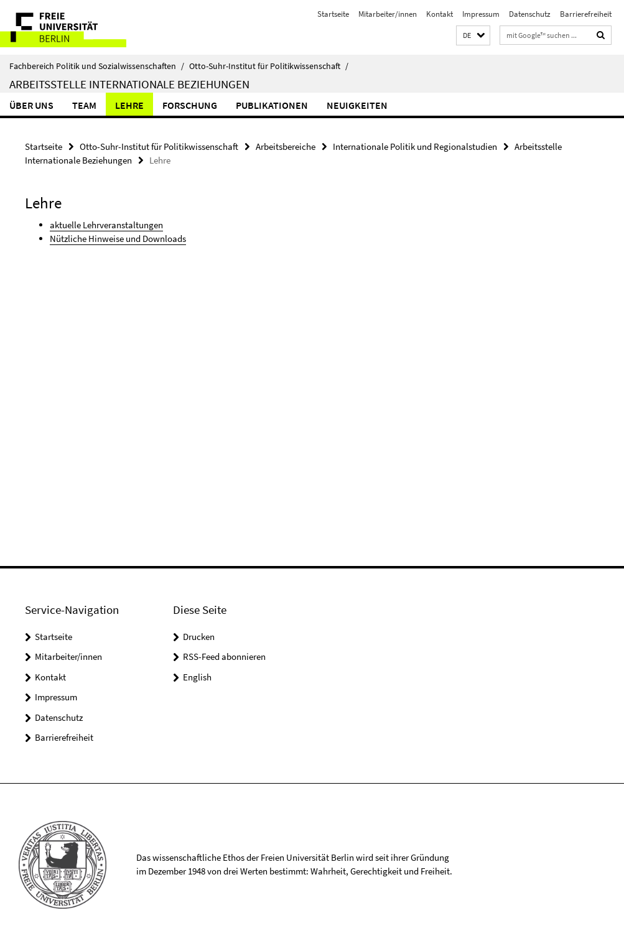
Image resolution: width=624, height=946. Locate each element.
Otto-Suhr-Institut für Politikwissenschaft (268, 66)
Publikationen (272, 105)
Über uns (31, 105)
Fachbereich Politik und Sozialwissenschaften (96, 66)
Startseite (333, 14)
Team (84, 105)
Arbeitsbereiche (285, 146)
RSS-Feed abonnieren (224, 656)
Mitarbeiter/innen (387, 14)
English (197, 677)
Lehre (129, 105)
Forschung (189, 105)
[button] (473, 36)
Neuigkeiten (357, 105)
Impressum (481, 14)
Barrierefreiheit (586, 14)
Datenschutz (530, 14)
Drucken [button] (199, 636)
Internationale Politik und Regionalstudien (415, 146)
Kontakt (439, 14)
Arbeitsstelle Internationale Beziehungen (129, 84)
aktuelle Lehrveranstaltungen (106, 225)
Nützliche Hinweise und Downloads (118, 238)
